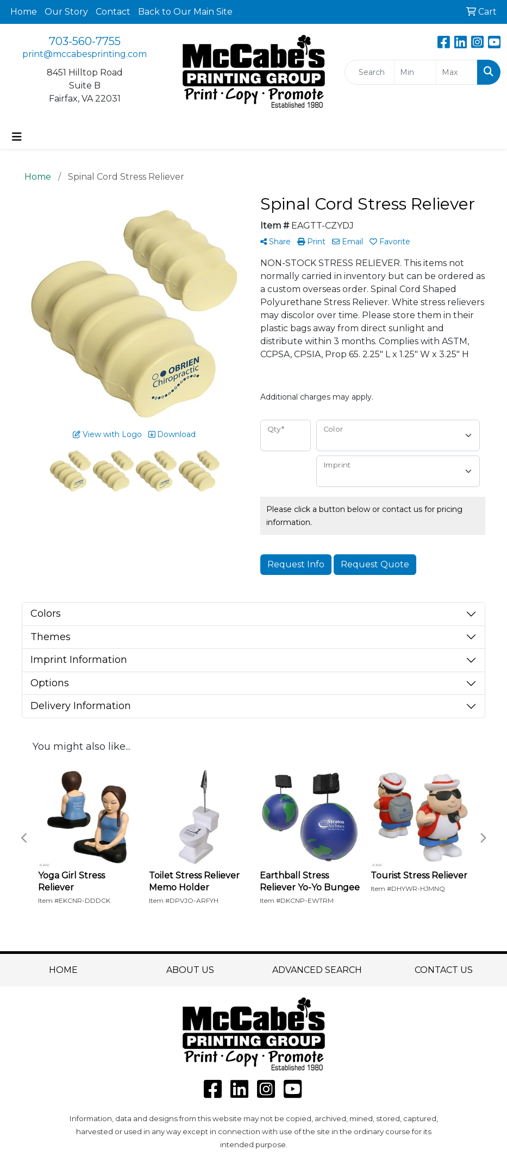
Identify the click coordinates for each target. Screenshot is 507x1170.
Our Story (66, 12)
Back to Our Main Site (185, 12)
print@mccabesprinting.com (84, 54)
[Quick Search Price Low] (415, 72)
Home (23, 12)
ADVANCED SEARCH (317, 970)
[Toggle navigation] (16, 136)
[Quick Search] (370, 72)
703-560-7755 (85, 41)
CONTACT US (444, 970)
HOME (63, 970)
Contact (113, 12)
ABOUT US (190, 970)
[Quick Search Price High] (457, 72)
